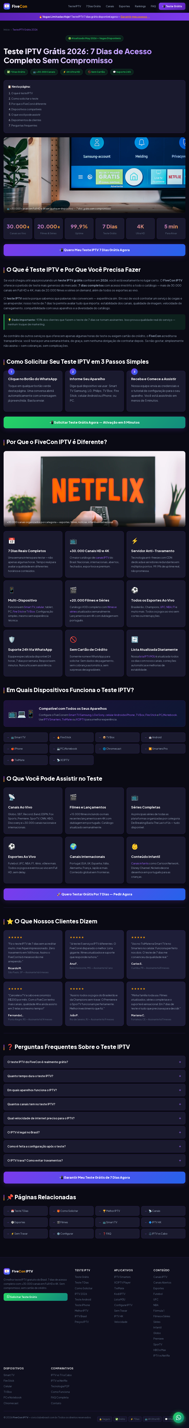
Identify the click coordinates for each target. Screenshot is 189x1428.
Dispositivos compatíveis (26, 109)
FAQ (153, 6)
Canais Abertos (162, 1282)
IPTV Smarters (52, 719)
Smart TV (29, 607)
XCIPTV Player (122, 1282)
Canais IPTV (160, 1276)
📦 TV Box (108, 737)
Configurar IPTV (123, 1305)
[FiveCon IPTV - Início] (15, 6)
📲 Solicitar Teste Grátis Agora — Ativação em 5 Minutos (94, 422)
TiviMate (67, 719)
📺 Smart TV (18, 737)
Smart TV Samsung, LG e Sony (86, 714)
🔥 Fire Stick (64, 737)
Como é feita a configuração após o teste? (36, 1146)
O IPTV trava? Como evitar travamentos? (35, 1160)
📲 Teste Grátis (172, 6)
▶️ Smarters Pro (158, 748)
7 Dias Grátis (93, 6)
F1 (174, 607)
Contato (56, 1403)
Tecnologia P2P (60, 1386)
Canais (110, 6)
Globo (157, 1333)
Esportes (124, 6)
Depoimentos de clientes (26, 120)
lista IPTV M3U (147, 656)
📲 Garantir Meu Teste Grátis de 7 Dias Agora (94, 1177)
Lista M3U (119, 1299)
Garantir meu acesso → (135, 16)
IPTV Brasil (81, 1316)
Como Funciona (60, 1391)
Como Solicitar (83, 1288)
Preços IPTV (82, 1321)
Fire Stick (18, 611)
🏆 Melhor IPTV (111, 1210)
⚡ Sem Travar (19, 1233)
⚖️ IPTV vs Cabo (158, 1233)
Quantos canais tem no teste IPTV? (31, 1104)
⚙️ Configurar (65, 1233)
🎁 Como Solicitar (67, 1210)
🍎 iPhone (17, 748)
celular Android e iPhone (120, 714)
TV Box (30, 611)
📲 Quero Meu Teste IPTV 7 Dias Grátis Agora (94, 250)
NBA (169, 607)
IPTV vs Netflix (161, 1355)
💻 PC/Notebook (67, 748)
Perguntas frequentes (24, 125)
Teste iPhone (82, 1305)
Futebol (158, 1293)
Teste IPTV (74, 6)
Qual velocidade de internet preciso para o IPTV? (41, 1118)
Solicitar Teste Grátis (22, 1296)
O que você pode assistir (25, 114)
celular (40, 607)
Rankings (140, 6)
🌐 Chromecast (112, 748)
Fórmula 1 (158, 1310)
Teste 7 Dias (82, 1282)
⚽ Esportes (18, 1222)
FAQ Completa (59, 1397)
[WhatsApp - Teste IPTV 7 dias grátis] (178, 1417)
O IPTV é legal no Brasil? (23, 1132)
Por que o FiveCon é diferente (28, 103)
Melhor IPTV (81, 1310)
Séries (156, 1321)
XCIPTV (80, 719)
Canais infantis (140, 863)
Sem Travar (120, 1310)
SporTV (157, 1344)
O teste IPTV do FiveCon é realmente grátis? (37, 1062)
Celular (8, 1386)
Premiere (158, 1338)
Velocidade (120, 1321)
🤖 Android (155, 737)
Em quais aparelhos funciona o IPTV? (32, 1090)
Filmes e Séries (161, 1316)
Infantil (157, 1327)
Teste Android (83, 1299)
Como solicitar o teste (24, 98)
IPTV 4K (118, 1316)
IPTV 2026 (81, 1293)
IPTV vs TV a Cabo (61, 1375)
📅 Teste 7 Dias (19, 1210)
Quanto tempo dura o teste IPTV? (30, 1076)
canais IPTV (102, 557)
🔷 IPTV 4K (155, 1222)
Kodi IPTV (119, 1293)
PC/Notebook (168, 714)
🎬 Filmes (62, 1222)
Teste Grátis (82, 1276)
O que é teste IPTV (22, 93)
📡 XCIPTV (63, 760)
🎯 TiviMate (17, 760)
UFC (162, 607)
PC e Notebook (13, 1397)
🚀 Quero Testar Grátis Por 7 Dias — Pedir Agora (94, 894)
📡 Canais (154, 1210)
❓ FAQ (107, 1233)
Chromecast (11, 1403)
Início (7, 29)
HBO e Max (159, 1350)
